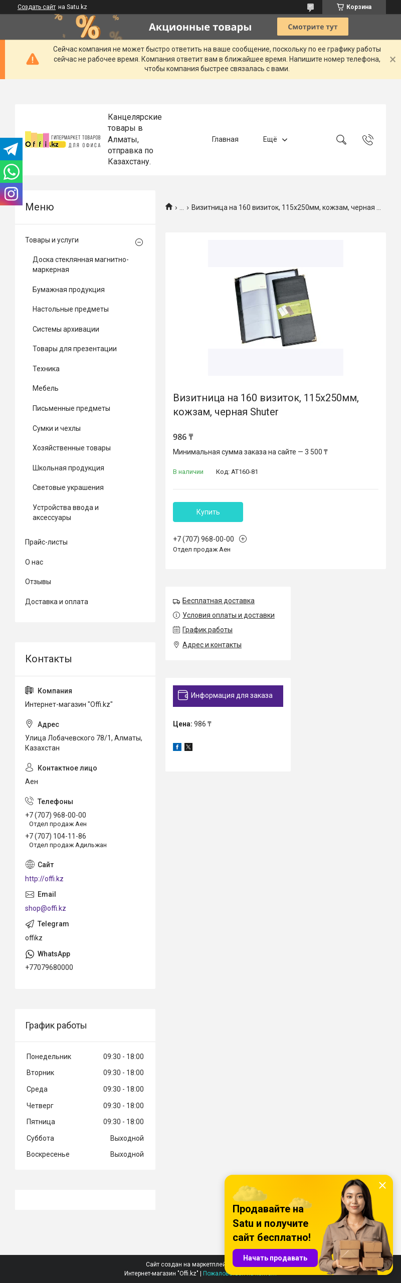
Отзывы (38, 582)
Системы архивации (66, 329)
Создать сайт (37, 7)
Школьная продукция (68, 468)
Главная (225, 139)
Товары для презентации (75, 349)
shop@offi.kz (45, 908)
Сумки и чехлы (57, 428)
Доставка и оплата (56, 602)
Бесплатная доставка (218, 601)
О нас (34, 562)
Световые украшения (68, 487)
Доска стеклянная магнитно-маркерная (81, 264)
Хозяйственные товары (72, 448)
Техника (46, 369)
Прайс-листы (46, 542)
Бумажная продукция (69, 290)
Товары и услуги (52, 240)
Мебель (46, 388)
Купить (208, 512)
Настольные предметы (71, 309)
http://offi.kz (44, 879)
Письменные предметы (71, 408)
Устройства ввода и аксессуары (66, 512)
